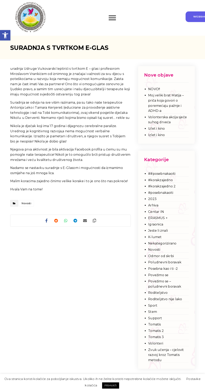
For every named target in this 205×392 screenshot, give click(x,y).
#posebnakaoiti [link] (160, 193)
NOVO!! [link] (154, 89)
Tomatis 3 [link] (156, 337)
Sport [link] (152, 305)
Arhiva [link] (153, 205)
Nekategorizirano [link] (162, 243)
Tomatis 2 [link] (156, 331)
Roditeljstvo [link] (158, 293)
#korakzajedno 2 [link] (162, 186)
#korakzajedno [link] (160, 180)
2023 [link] (152, 199)
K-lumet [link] (155, 237)
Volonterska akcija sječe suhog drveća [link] (167, 119)
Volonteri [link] (155, 343)
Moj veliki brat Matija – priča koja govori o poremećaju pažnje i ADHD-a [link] (166, 103)
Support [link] (155, 318)
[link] (5, 35)
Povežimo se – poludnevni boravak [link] (164, 283)
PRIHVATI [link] (111, 385)
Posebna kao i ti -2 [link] (163, 269)
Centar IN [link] (156, 212)
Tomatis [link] (154, 324)
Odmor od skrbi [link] (161, 256)
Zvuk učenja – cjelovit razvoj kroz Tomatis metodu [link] (166, 355)
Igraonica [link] (155, 224)
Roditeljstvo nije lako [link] (165, 299)
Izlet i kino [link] (156, 128)
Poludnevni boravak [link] (164, 262)
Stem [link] (152, 312)
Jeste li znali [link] (158, 230)
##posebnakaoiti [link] (161, 174)
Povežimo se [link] (158, 275)
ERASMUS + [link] (158, 218)
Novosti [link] (26, 203)
